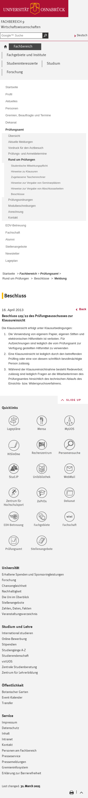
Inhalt (6, 733)
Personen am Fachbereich (19, 750)
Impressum (9, 722)
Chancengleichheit (14, 586)
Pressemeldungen (14, 762)
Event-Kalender (12, 697)
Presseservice (11, 756)
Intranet (7, 739)
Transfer (7, 703)
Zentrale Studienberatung (19, 667)
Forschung (9, 580)
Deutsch (82, 35)
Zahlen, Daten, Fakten (16, 608)
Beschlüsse (41, 278)
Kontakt (7, 745)
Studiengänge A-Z (14, 650)
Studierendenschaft (15, 655)
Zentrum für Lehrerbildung (20, 672)
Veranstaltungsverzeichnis (19, 614)
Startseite (9, 273)
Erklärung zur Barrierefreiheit (21, 773)
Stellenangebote (13, 602)
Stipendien (9, 644)
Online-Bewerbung (14, 639)
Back (82, 309)
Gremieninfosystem (15, 767)
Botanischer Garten (15, 692)
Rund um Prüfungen (16, 278)
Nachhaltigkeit (12, 591)
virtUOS (7, 661)
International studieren (17, 633)
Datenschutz (10, 728)
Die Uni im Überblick (15, 597)
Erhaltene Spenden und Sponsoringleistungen (33, 574)
